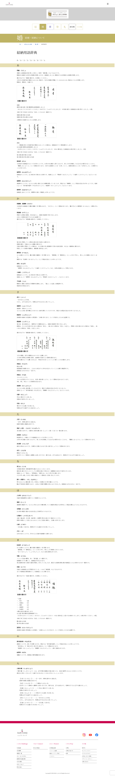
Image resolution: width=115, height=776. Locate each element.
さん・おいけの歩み (21, 756)
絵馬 (67, 753)
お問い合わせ (85, 761)
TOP (20, 44)
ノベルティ (51, 756)
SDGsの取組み (36, 748)
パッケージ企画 (53, 750)
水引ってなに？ (20, 764)
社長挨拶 (19, 748)
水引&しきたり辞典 (28, 44)
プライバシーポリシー (87, 759)
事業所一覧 (19, 753)
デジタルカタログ (86, 753)
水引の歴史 (19, 761)
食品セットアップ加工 (54, 753)
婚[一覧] (36, 44)
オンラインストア (86, 750)
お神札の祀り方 (69, 750)
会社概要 (19, 750)
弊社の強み (19, 767)
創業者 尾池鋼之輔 (21, 759)
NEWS (83, 748)
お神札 (67, 748)
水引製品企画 (52, 748)
